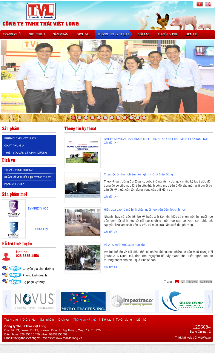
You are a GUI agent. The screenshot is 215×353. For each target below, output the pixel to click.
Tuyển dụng (124, 319)
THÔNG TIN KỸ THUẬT (113, 34)
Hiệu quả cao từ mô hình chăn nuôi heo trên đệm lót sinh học (145, 209)
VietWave (204, 337)
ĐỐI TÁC (143, 34)
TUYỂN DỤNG (167, 34)
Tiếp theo (191, 281)
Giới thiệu (29, 319)
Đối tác (106, 319)
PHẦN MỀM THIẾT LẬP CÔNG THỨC (27, 177)
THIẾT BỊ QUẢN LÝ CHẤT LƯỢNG (25, 152)
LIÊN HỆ (191, 34)
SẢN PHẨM (60, 34)
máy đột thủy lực (94, 315)
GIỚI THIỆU (37, 34)
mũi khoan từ (41, 315)
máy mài (108, 315)
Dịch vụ (63, 319)
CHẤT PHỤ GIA (14, 145)
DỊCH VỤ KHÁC (14, 184)
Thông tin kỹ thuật (85, 319)
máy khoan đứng (77, 315)
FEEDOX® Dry (38, 229)
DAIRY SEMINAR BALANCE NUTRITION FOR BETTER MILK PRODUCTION (156, 138)
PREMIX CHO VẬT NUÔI (20, 138)
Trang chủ (11, 319)
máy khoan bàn (11, 315)
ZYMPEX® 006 (38, 208)
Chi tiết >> (111, 142)
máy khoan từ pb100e (137, 315)
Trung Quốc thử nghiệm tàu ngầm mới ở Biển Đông (138, 174)
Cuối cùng (206, 281)
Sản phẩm (47, 319)
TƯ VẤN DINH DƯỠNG (19, 170)
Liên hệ (141, 319)
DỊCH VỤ (83, 34)
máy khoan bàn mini (58, 315)
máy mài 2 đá (119, 315)
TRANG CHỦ (12, 34)
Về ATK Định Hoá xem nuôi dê (124, 244)
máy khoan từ (26, 315)
